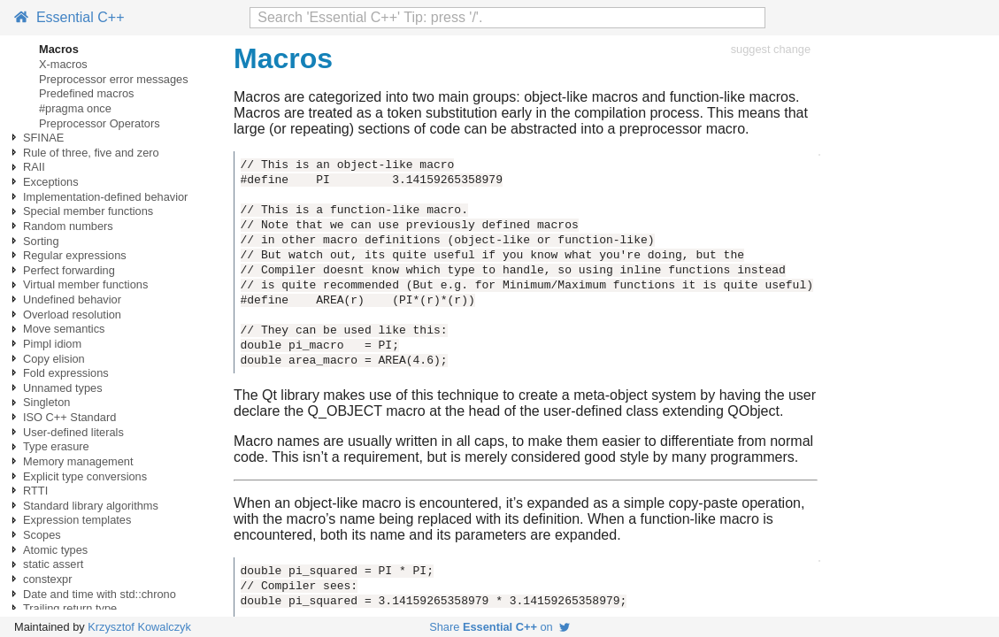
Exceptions (51, 181)
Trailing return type (70, 608)
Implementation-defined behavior (105, 196)
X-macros (63, 64)
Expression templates (77, 519)
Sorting (41, 241)
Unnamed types (63, 388)
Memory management (78, 461)
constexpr (47, 579)
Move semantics (63, 328)
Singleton (46, 402)
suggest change (771, 49)
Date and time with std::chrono (99, 594)
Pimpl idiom (52, 343)
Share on (499, 626)
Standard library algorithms (90, 505)
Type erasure (56, 446)
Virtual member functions (85, 284)
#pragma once (75, 108)
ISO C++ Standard (69, 417)
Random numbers (68, 226)
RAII (34, 166)
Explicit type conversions (85, 476)
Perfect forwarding (69, 270)
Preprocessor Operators (99, 123)
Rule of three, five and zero (91, 152)
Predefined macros (86, 93)
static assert (53, 564)
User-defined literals (73, 432)
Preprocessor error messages (113, 79)
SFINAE (43, 137)
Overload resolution (72, 314)
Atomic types (55, 549)
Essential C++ (69, 17)
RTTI (35, 490)
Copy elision (54, 358)
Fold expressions (66, 373)
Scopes (42, 534)
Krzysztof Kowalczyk (139, 626)
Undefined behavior (72, 299)
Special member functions (88, 211)
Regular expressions (75, 255)
